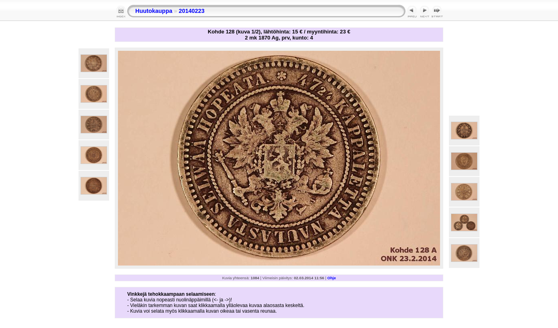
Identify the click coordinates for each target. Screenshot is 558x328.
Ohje (331, 278)
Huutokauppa (153, 11)
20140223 (192, 11)
